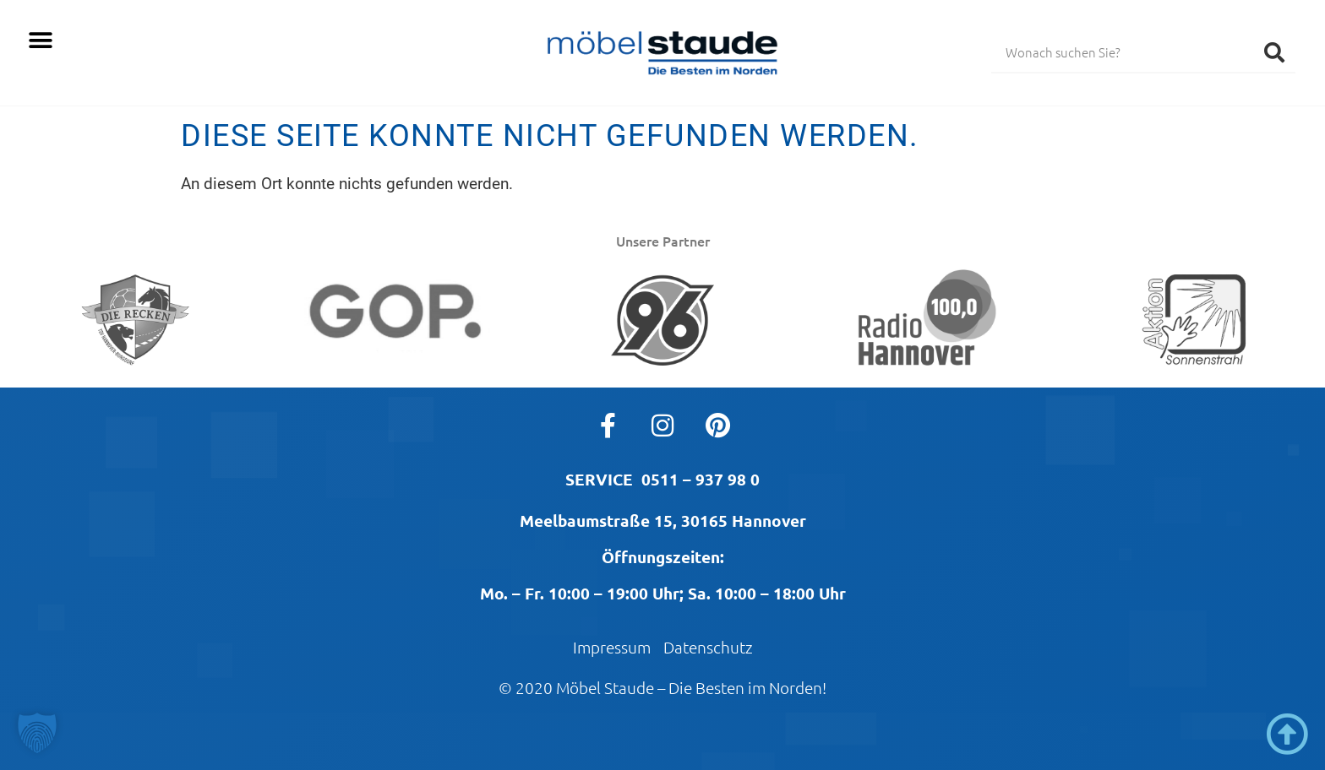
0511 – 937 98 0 (700, 479)
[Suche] (1274, 51)
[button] (40, 40)
